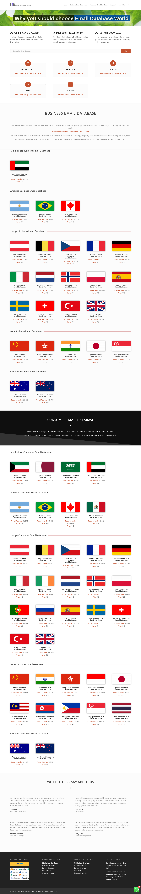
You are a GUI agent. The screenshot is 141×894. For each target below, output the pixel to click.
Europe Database (48, 868)
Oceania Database (48, 873)
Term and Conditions (41, 891)
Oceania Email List (80, 873)
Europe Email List (80, 868)
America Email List (80, 865)
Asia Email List (79, 870)
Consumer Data (35, 73)
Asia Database (47, 870)
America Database (48, 865)
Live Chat (123, 863)
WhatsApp (112, 863)
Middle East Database (50, 863)
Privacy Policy (53, 891)
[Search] (128, 5)
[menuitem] (65, 5)
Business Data (20, 73)
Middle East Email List (81, 863)
